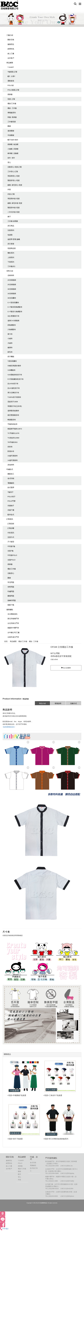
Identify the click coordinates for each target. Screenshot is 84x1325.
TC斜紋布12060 (13, 438)
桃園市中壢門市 (13, 628)
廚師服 (10, 94)
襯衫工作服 (12, 569)
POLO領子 (11, 496)
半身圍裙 (11, 135)
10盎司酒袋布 (13, 456)
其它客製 (11, 244)
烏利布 (10, 447)
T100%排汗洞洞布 (14, 397)
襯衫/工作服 (12, 103)
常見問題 (11, 582)
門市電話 (4, 1229)
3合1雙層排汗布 (13, 316)
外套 (9, 189)
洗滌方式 (73, 703)
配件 (19, 1174)
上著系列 (11, 257)
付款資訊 (11, 533)
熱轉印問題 (12, 600)
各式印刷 (11, 478)
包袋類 (10, 235)
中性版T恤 (11, 546)
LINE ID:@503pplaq (67, 1173)
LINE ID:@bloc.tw (66, 1166)
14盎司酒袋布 (13, 460)
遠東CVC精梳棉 (13, 320)
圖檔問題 (11, 596)
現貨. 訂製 (11, 99)
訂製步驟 (11, 528)
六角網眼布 (12, 329)
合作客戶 (11, 58)
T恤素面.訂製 (12, 72)
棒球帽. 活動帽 (13, 153)
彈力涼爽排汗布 (13, 393)
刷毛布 (10, 352)
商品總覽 (9, 63)
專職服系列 (12, 113)
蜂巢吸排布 (12, 420)
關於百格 (11, 40)
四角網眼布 (12, 325)
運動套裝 (11, 81)
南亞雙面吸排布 (13, 415)
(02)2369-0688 (54, 1173)
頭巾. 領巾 (11, 158)
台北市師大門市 (13, 623)
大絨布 (10, 343)
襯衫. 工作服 (12, 108)
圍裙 (9, 126)
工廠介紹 (9, 35)
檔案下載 (11, 605)
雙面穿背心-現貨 (14, 180)
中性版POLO (12, 555)
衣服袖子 (11, 505)
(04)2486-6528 (54, 1188)
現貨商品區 (12, 248)
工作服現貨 (12, 122)
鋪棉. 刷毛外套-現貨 (15, 203)
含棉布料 (11, 275)
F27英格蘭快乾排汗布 (16, 379)
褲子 (9, 217)
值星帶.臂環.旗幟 (14, 239)
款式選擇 (11, 487)
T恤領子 (10, 492)
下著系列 (11, 262)
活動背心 (11, 573)
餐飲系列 (11, 253)
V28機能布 (11, 370)
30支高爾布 (12, 298)
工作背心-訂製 (13, 171)
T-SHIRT (11, 67)
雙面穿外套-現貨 (14, 207)
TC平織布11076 (13, 433)
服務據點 (9, 609)
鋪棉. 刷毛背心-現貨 (15, 185)
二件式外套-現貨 (14, 212)
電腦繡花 (11, 483)
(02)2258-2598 (54, 1166)
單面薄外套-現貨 (14, 198)
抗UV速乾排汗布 (14, 388)
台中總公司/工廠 (13, 632)
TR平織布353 (12, 442)
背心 (9, 162)
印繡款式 (9, 469)
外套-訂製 (11, 194)
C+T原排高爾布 (13, 302)
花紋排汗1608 (13, 402)
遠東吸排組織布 (13, 411)
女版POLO (11, 560)
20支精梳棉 (12, 280)
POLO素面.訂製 (13, 90)
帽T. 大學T (11, 76)
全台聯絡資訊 (12, 614)
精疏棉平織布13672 (15, 429)
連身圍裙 (11, 131)
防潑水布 (11, 451)
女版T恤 (10, 551)
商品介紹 (42, 703)
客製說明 (58, 703)
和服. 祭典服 (12, 117)
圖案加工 (11, 474)
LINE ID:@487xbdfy (67, 1181)
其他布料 (11, 465)
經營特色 (11, 49)
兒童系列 (11, 230)
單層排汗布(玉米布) (15, 406)
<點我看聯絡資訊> (9, 727)
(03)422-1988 (53, 1181)
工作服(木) (11, 266)
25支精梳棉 (12, 284)
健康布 (10, 347)
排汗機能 (11, 356)
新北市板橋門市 (13, 618)
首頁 (6, 641)
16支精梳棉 (12, 293)
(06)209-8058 (53, 1196)
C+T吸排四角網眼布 (15, 307)
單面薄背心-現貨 (14, 176)
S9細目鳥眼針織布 (14, 366)
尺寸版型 (11, 542)
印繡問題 (11, 591)
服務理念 (11, 44)
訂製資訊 (9, 519)
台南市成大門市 (13, 637)
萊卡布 (10, 334)
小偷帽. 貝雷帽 (13, 149)
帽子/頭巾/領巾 (13, 140)
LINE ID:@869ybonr (67, 1196)
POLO (20, 1163)
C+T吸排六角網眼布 (15, 311)
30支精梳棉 (12, 289)
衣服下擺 (11, 510)
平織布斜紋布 (12, 424)
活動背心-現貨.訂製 (15, 167)
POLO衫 (11, 85)
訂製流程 (11, 524)
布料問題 (11, 587)
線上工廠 (11, 53)
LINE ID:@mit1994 (66, 1188)
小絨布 (10, 338)
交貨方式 (11, 537)
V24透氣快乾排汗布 (15, 375)
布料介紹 (9, 271)
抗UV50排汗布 (13, 383)
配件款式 (11, 515)
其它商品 (11, 226)
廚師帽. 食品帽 (13, 144)
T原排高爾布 (12, 361)
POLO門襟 (11, 501)
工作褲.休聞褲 (13, 221)
